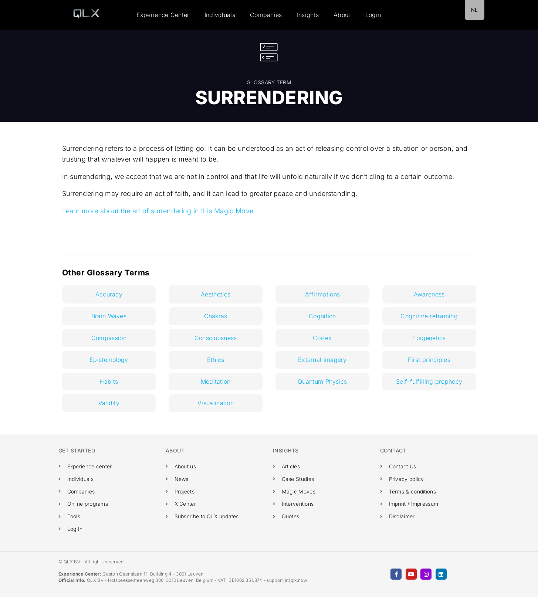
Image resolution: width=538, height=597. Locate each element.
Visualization (215, 403)
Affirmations (322, 294)
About (342, 14)
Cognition (322, 316)
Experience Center (163, 14)
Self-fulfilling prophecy (429, 381)
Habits (108, 381)
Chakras (215, 316)
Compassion (108, 338)
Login (373, 14)
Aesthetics (215, 294)
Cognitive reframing (429, 316)
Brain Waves (108, 316)
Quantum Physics (322, 381)
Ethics (215, 359)
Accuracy (108, 294)
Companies (266, 14)
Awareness (429, 294)
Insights (308, 14)
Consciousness (215, 338)
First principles (429, 359)
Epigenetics (429, 338)
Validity (108, 403)
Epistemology (108, 359)
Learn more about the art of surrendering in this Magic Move (158, 211)
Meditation (216, 381)
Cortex (322, 338)
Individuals (219, 14)
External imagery (322, 359)
